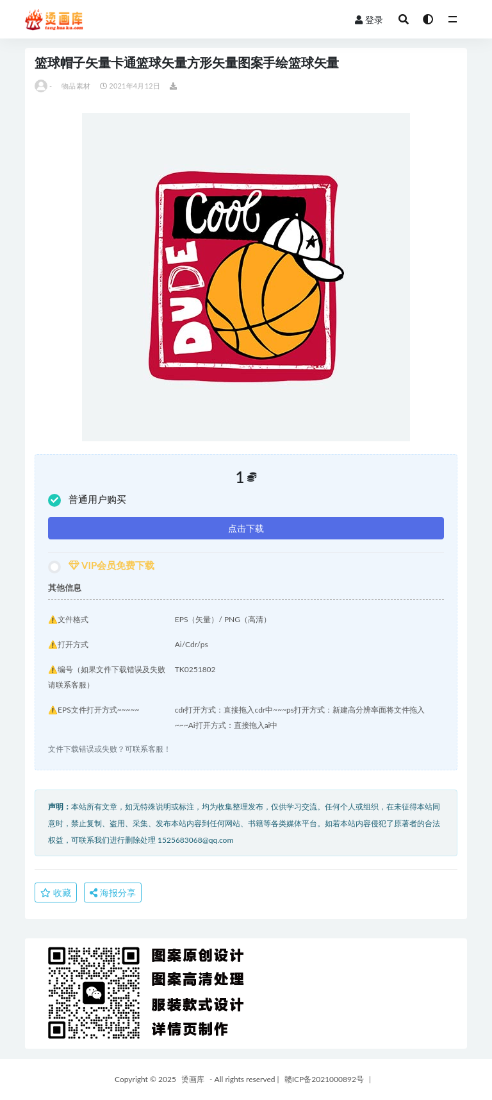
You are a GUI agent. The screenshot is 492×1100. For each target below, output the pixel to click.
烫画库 (192, 1079)
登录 (369, 19)
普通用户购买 (87, 500)
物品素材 (76, 85)
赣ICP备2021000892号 (324, 1079)
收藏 (55, 892)
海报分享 (113, 892)
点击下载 (246, 528)
